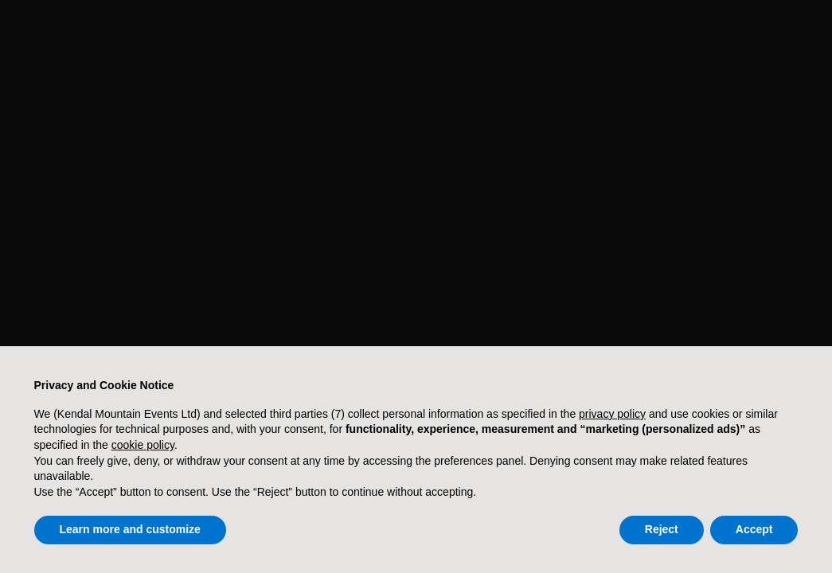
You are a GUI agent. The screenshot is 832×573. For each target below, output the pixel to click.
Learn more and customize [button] (130, 529)
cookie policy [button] (142, 445)
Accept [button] (754, 529)
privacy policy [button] (612, 413)
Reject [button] (661, 529)
